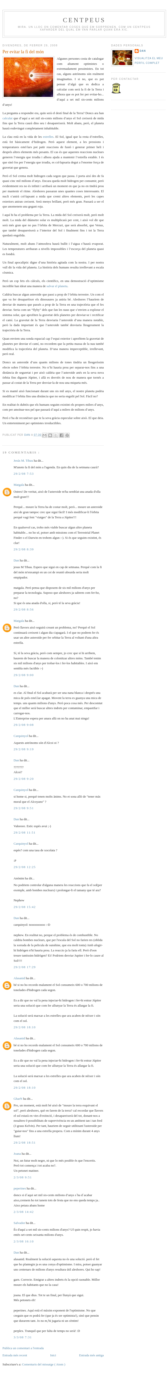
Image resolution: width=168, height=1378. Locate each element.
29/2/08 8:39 (24, 549)
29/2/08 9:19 (24, 749)
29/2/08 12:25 (25, 867)
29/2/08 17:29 (25, 967)
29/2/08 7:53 (24, 473)
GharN (18, 1098)
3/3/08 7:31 (23, 1337)
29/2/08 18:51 (25, 1142)
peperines (20, 1188)
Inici (53, 1355)
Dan (27, 435)
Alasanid (20, 978)
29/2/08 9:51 (24, 808)
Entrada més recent (14, 1355)
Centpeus (84, 20)
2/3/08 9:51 (23, 1177)
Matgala (19, 485)
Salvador (20, 1223)
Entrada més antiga (91, 1355)
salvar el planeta (56, 286)
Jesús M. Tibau (24, 460)
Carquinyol (21, 736)
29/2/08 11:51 (25, 832)
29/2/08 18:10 (25, 1027)
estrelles (48, 137)
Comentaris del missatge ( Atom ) (43, 1364)
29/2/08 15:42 (25, 907)
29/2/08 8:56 (24, 609)
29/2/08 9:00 (24, 675)
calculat (8, 118)
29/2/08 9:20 (24, 779)
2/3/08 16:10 (24, 1241)
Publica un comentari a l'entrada (23, 1348)
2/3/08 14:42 (24, 1212)
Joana (18, 1153)
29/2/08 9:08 (24, 725)
